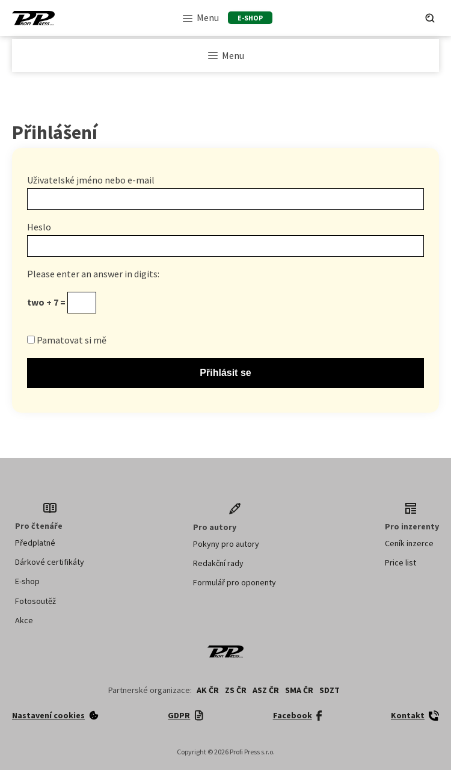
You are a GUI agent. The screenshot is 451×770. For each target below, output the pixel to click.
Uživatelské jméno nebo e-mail (91, 180)
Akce (24, 620)
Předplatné (35, 542)
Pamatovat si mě (66, 340)
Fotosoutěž (35, 601)
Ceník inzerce (409, 543)
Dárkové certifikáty (49, 561)
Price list (400, 562)
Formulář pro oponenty (234, 582)
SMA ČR (299, 690)
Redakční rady (218, 563)
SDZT (329, 690)
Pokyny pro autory (226, 543)
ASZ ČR (266, 690)
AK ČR (208, 690)
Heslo (39, 227)
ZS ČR (236, 690)
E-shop (27, 581)
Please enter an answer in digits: (93, 274)
